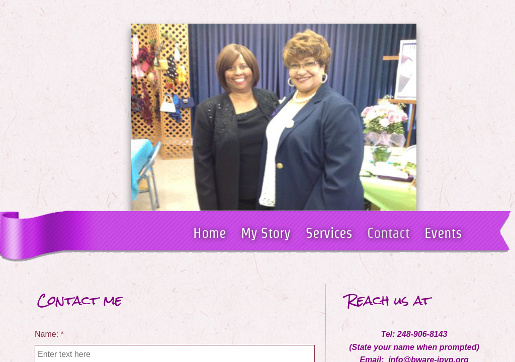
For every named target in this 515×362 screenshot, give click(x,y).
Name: (49, 334)
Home (209, 232)
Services (329, 232)
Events (443, 232)
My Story (266, 232)
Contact (388, 232)
